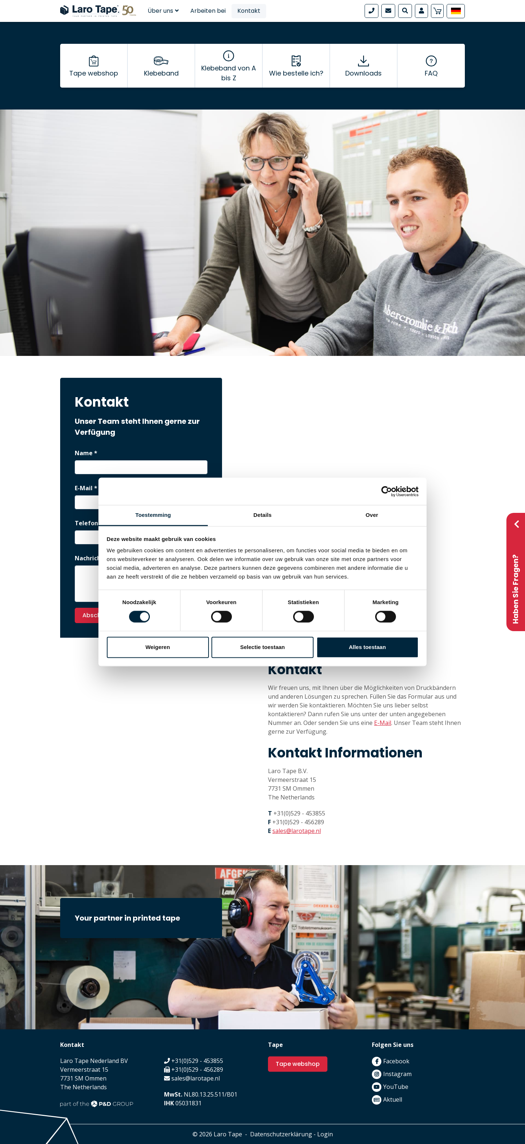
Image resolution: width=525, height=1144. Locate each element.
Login (325, 1134)
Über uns (163, 11)
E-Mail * (86, 488)
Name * (86, 453)
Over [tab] (372, 515)
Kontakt (248, 11)
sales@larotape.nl (296, 831)
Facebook (396, 1061)
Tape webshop (93, 73)
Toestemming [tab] (153, 515)
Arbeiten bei (208, 11)
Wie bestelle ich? (296, 73)
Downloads (363, 73)
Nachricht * (91, 558)
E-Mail (382, 723)
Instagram (397, 1074)
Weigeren (157, 647)
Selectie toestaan (262, 647)
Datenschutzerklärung (281, 1134)
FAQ (431, 73)
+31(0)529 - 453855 (299, 813)
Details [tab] (262, 515)
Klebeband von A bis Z (228, 73)
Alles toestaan (367, 647)
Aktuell (392, 1099)
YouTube (395, 1087)
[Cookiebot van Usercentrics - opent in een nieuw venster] (387, 491)
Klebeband (161, 73)
